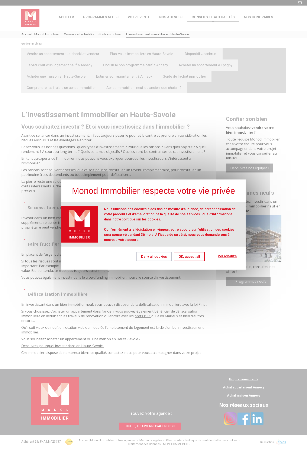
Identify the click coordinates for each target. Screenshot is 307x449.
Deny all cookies (152, 256)
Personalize (227, 256)
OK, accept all (189, 256)
